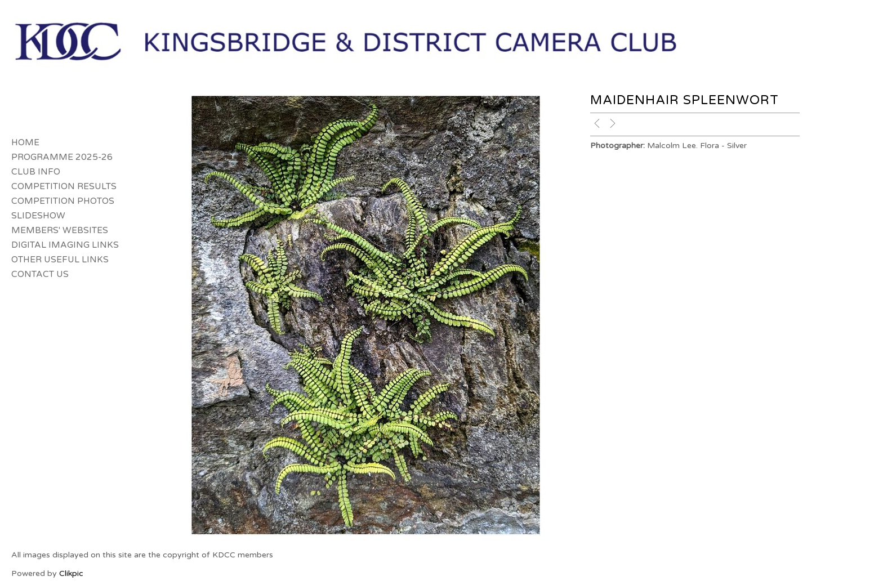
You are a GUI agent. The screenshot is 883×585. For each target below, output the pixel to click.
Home (25, 142)
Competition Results (64, 186)
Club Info (35, 172)
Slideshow (38, 216)
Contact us (40, 274)
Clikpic (71, 573)
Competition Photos (62, 201)
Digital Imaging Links (65, 245)
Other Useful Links (60, 259)
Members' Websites (59, 230)
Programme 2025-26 (62, 157)
